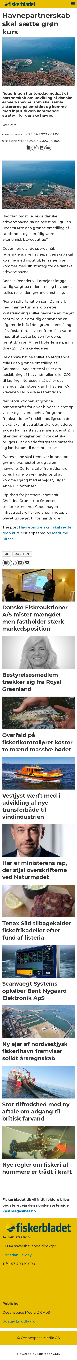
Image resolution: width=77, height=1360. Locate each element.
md (6, 554)
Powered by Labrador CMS (38, 1354)
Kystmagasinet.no (19, 1211)
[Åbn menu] (73, 3)
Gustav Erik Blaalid (19, 1321)
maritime (22, 554)
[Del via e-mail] (48, 148)
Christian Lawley (17, 1255)
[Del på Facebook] (29, 148)
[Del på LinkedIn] (41, 148)
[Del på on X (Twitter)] (35, 148)
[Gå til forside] (34, 4)
